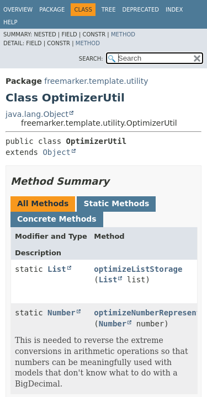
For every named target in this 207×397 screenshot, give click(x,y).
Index (174, 10)
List (56, 269)
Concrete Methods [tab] (57, 218)
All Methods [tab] (42, 203)
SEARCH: (91, 59)
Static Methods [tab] (116, 203)
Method (123, 34)
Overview (18, 10)
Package (52, 10)
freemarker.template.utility (96, 81)
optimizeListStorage (138, 269)
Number (61, 312)
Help (10, 22)
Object (57, 152)
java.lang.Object (37, 114)
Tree (109, 10)
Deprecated (140, 10)
